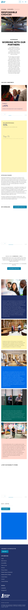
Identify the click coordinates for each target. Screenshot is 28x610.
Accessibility (3, 563)
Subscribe (4, 551)
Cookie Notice (4, 576)
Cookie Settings (4, 581)
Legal (2, 558)
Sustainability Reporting (19, 206)
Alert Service (4, 560)
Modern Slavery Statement (6, 572)
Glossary (3, 567)
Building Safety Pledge (6, 574)
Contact (3, 579)
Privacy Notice (4, 570)
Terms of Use (4, 565)
